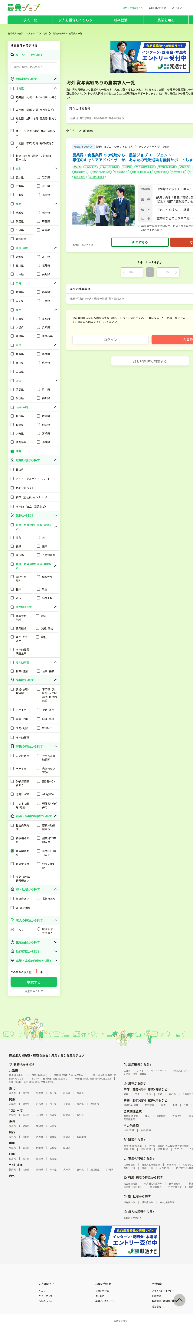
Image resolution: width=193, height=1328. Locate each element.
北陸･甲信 (16, 1110)
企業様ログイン (47, 1301)
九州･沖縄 (16, 1165)
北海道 (13, 1070)
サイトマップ (45, 1296)
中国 (12, 1143)
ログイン (110, 339)
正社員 (77, 167)
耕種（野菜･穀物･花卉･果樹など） (147, 1100)
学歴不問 (127, 167)
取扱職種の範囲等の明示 (164, 1301)
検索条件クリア (34, 991)
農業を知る (166, 19)
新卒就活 (121, 19)
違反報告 (99, 1296)
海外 (45, 33)
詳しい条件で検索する (150, 361)
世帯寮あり (79, 176)
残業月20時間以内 (101, 171)
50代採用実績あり (145, 167)
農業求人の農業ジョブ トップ (23, 33)
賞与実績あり (121, 171)
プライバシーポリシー (163, 1291)
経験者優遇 (161, 171)
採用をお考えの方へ (105, 1301)
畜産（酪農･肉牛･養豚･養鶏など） (147, 1089)
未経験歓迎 (90, 167)
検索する (34, 981)
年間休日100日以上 (142, 171)
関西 (12, 1132)
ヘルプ (42, 1291)
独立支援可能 (178, 171)
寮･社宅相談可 (96, 176)
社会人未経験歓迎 (109, 167)
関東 (12, 1099)
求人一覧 (30, 19)
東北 (12, 1088)
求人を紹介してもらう (75, 19)
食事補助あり (80, 171)
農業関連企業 (133, 1111)
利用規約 (156, 1296)
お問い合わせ (102, 1291)
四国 (12, 1154)
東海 (12, 1121)
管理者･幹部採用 (166, 167)
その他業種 (131, 1125)
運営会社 (156, 1306)
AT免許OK (184, 167)
